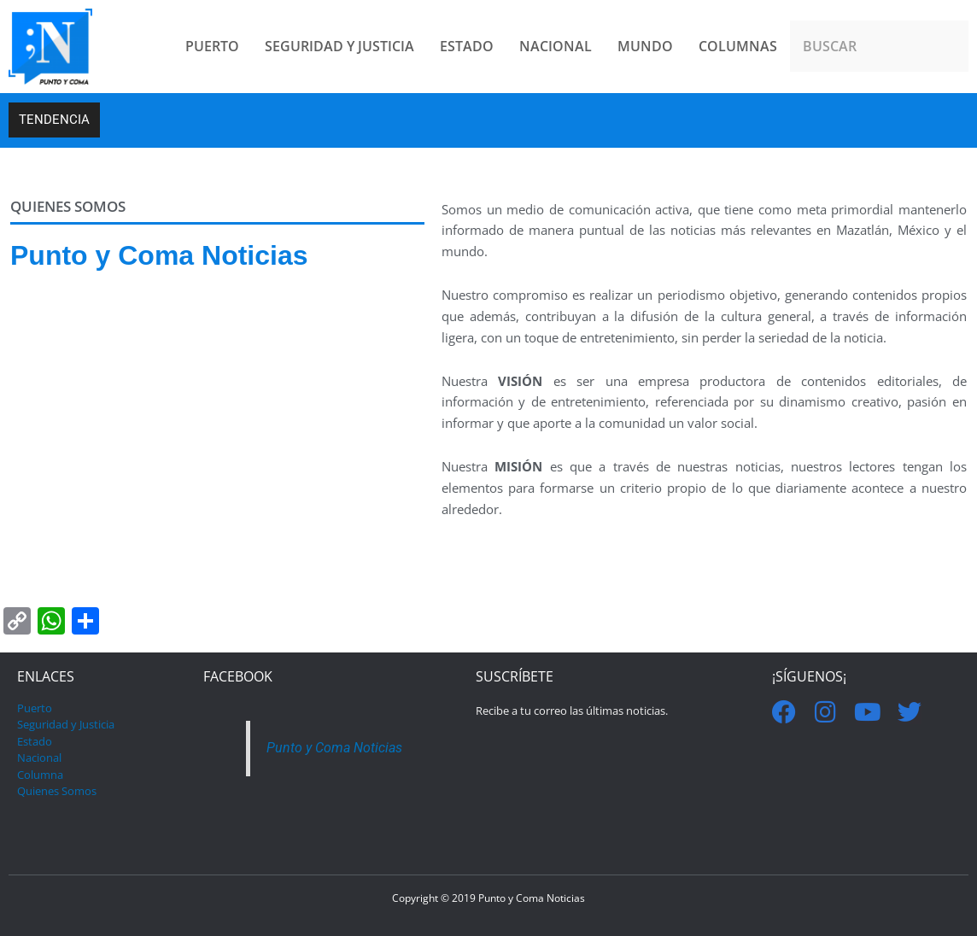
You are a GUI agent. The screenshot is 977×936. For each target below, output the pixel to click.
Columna (40, 774)
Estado (34, 741)
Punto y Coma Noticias (337, 748)
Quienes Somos (57, 791)
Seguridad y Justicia (65, 724)
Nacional (39, 757)
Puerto (34, 708)
